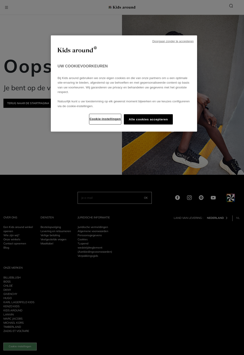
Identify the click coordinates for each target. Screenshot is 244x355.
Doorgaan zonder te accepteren (173, 41)
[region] (124, 83)
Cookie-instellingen (105, 119)
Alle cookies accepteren (148, 119)
